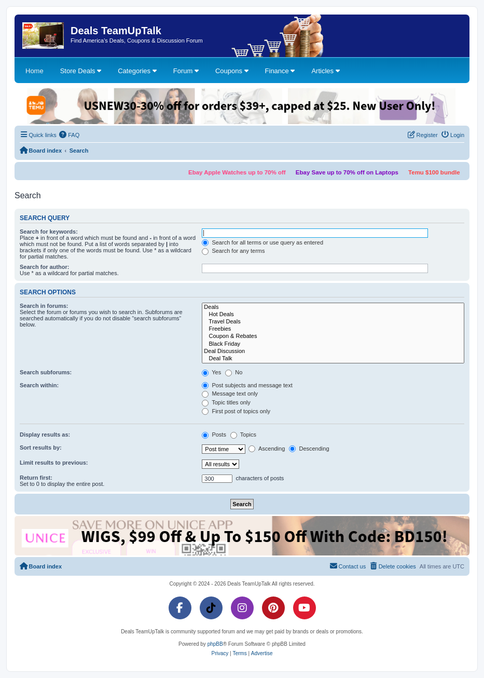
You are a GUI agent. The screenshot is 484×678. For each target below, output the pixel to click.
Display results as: (45, 434)
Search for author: (44, 267)
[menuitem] (69, 135)
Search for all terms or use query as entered (262, 242)
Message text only (230, 393)
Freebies (333, 329)
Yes (211, 372)
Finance (280, 71)
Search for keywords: (49, 231)
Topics (243, 434)
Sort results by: (41, 447)
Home (34, 71)
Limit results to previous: (54, 462)
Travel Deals (333, 322)
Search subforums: (46, 372)
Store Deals (81, 71)
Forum (186, 71)
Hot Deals (333, 314)
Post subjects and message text (247, 385)
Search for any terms (233, 251)
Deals (333, 307)
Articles (325, 71)
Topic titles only (226, 402)
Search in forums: (44, 306)
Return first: (36, 477)
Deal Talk (333, 358)
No (233, 372)
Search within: (39, 385)
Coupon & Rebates (333, 336)
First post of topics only (236, 411)
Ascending (266, 448)
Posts (214, 434)
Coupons (231, 71)
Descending (309, 448)
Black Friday (333, 344)
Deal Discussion (333, 351)
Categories (137, 71)
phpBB (215, 644)
